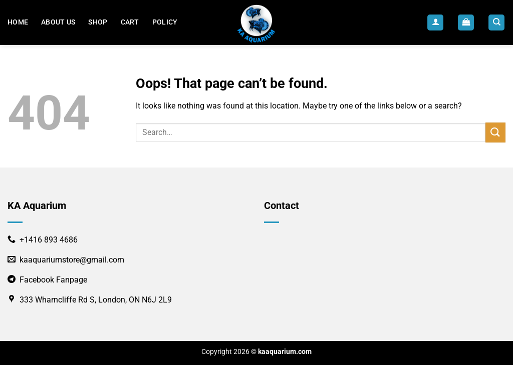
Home (18, 22)
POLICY (165, 22)
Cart (130, 22)
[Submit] (495, 132)
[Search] (496, 22)
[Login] (435, 22)
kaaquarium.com (285, 352)
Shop (97, 22)
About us (58, 22)
